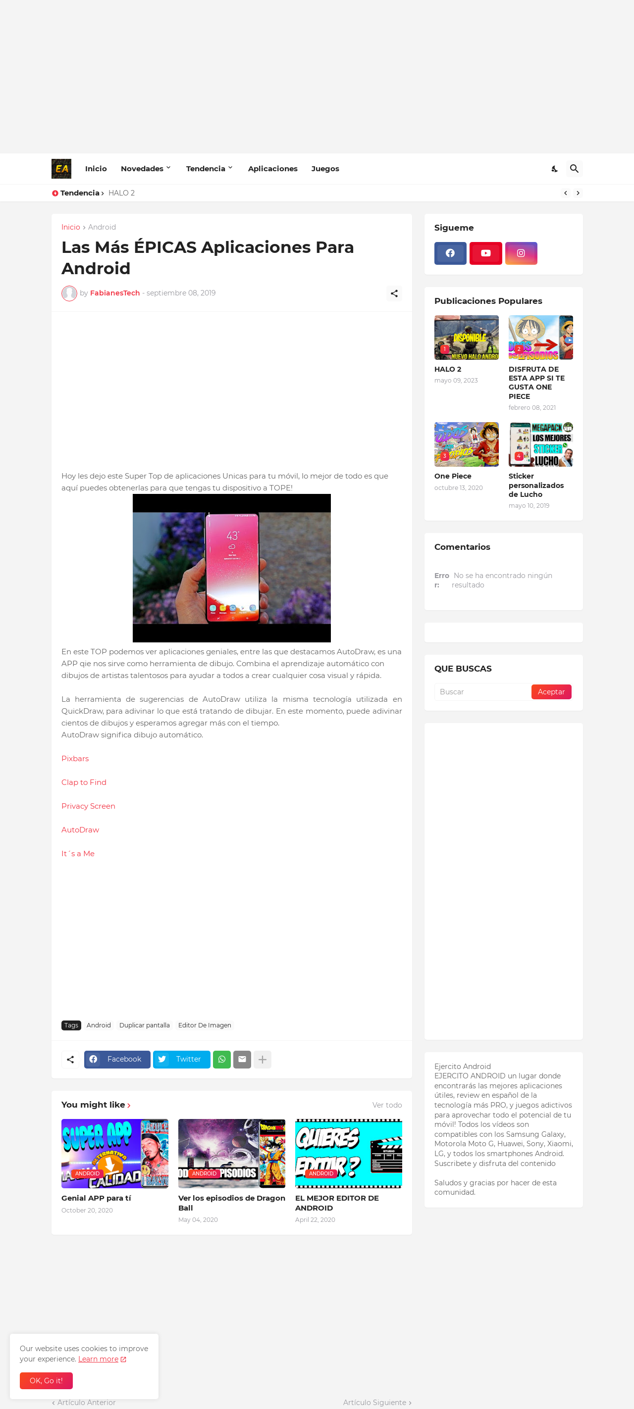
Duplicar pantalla (144, 1025)
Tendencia (205, 168)
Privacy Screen (88, 806)
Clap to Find (83, 782)
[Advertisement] (317, 76)
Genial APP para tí (96, 1198)
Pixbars (75, 758)
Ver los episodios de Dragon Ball (231, 1203)
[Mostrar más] (262, 1060)
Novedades (142, 168)
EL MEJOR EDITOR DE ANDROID (337, 1203)
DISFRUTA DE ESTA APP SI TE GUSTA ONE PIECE (537, 383)
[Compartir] (394, 293)
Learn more (98, 1359)
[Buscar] (574, 168)
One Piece (453, 476)
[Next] (578, 193)
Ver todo (387, 1105)
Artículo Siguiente (374, 1402)
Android (102, 228)
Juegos (325, 168)
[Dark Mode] (555, 168)
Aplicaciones (273, 168)
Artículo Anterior (86, 1402)
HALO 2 (121, 193)
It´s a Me (78, 853)
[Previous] (566, 193)
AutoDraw (80, 829)
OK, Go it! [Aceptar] (46, 1380)
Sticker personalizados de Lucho (536, 485)
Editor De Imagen (204, 1025)
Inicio (96, 168)
